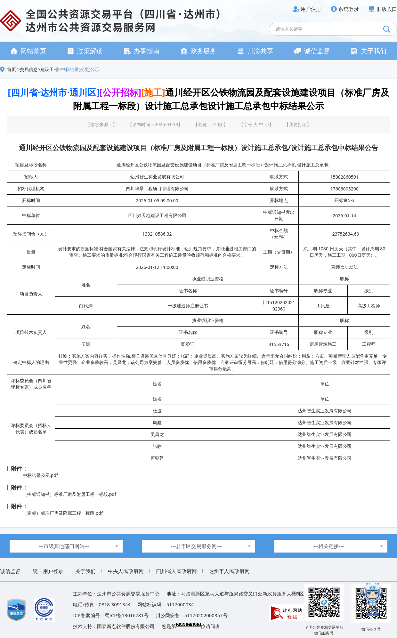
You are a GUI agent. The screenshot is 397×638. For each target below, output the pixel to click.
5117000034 (180, 604)
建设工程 (49, 69)
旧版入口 (387, 9)
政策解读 (85, 50)
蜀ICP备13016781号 (127, 615)
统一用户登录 (48, 571)
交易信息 (29, 69)
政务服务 (198, 50)
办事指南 (141, 50)
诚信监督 (312, 50)
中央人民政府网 (126, 571)
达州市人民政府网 (229, 571)
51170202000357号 (206, 615)
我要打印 (298, 124)
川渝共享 (255, 50)
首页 (12, 69)
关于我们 (368, 50)
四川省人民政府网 (176, 571)
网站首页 (28, 50)
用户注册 (311, 9)
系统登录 (348, 9)
